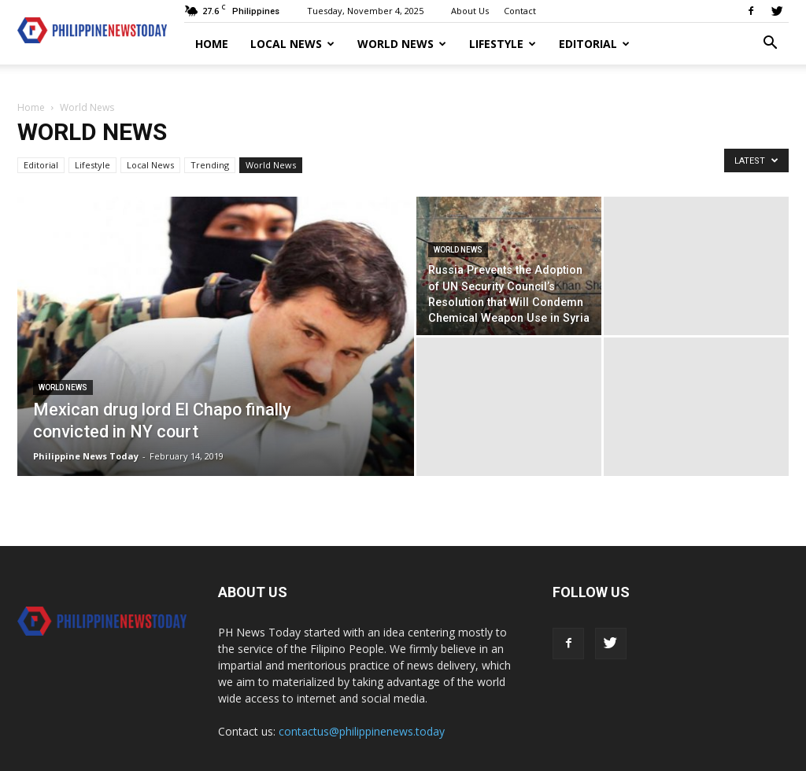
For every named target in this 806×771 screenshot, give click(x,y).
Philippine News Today (86, 456)
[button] (770, 44)
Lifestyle (502, 43)
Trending (209, 165)
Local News (292, 43)
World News (401, 43)
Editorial (594, 43)
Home (211, 43)
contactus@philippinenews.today (362, 731)
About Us (470, 11)
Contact (520, 11)
